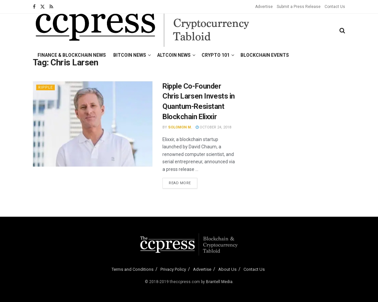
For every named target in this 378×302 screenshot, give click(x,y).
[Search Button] (342, 30)
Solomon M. (180, 127)
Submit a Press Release (299, 6)
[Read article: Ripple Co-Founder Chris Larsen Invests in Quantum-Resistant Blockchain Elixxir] (92, 124)
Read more (183, 182)
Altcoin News (174, 55)
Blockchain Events (264, 55)
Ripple (45, 87)
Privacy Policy (173, 269)
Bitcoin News (129, 55)
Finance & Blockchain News (72, 55)
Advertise (264, 6)
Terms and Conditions (132, 269)
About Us (227, 269)
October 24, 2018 (213, 127)
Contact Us (335, 6)
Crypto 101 (216, 55)
